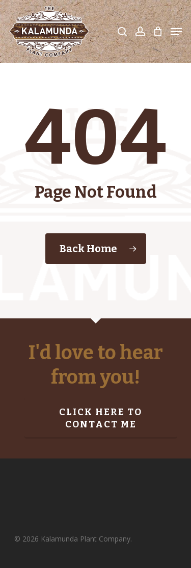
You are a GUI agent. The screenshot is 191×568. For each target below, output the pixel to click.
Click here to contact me (100, 418)
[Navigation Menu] (176, 31)
